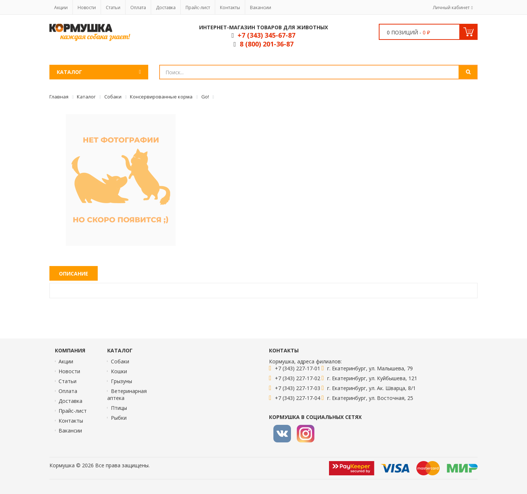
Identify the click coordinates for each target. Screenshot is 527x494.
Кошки (119, 371)
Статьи (113, 7)
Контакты (230, 7)
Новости (87, 7)
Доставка (166, 7)
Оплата (138, 7)
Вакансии (260, 7)
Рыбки (119, 417)
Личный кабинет (451, 7)
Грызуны (121, 381)
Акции (61, 7)
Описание (73, 273)
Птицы (119, 407)
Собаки (120, 361)
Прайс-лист (198, 7)
